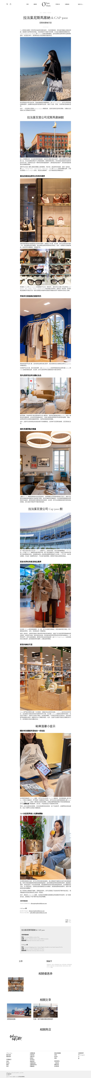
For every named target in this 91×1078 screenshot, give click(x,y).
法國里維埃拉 (33, 1064)
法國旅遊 (67, 4)
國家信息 (56, 1064)
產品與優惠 (57, 1053)
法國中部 (32, 1056)
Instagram (81, 1055)
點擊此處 (26, 803)
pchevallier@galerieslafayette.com (38, 912)
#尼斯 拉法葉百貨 (50, 966)
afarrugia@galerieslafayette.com (39, 903)
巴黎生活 (58, 4)
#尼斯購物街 (69, 964)
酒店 (7, 1066)
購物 (7, 1064)
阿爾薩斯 (32, 1066)
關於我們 (8, 1055)
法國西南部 (33, 1063)
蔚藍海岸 (49, 12)
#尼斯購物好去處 (57, 964)
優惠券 (35, 4)
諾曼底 (31, 1058)
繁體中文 (80, 4)
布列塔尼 (32, 1060)
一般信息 (56, 1063)
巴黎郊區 (32, 1055)
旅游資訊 (56, 1061)
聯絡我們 (8, 1056)
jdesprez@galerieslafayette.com (36, 911)
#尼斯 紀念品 (65, 966)
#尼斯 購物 (64, 964)
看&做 (7, 1063)
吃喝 (7, 1061)
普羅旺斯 (32, 1061)
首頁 (41, 12)
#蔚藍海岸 (49, 964)
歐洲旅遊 (56, 1066)
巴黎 (27, 4)
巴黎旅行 (8, 1059)
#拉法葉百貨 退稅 (58, 966)
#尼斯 (52, 964)
